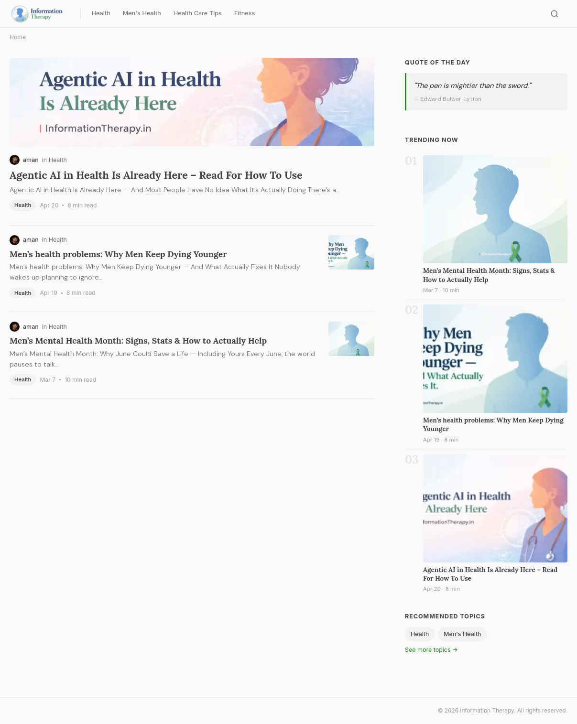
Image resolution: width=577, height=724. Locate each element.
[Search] (554, 14)
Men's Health (142, 13)
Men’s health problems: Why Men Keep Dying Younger (118, 254)
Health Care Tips (198, 13)
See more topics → (431, 649)
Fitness (244, 13)
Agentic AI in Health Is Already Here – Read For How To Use (156, 175)
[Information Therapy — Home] (43, 13)
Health (100, 13)
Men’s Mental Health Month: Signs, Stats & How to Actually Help (138, 340)
